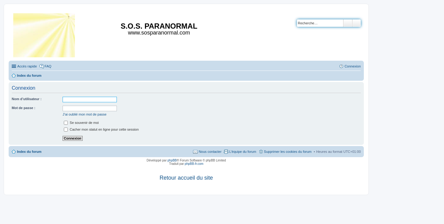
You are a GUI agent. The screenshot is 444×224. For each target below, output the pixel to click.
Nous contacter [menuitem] (210, 151)
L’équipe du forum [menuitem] (242, 151)
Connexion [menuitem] (352, 66)
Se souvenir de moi (81, 122)
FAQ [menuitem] (48, 66)
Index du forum (29, 151)
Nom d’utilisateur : (27, 99)
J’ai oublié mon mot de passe (84, 114)
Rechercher (347, 23)
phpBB (172, 160)
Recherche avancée (356, 23)
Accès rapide (27, 66)
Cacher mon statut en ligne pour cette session (101, 129)
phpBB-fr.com (194, 163)
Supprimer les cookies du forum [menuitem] (288, 151)
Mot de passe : (23, 108)
